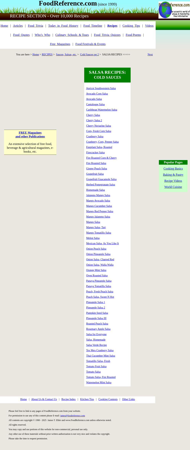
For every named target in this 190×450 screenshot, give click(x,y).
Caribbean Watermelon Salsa (101, 109)
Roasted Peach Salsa (97, 323)
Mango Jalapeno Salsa (98, 216)
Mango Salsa (93, 222)
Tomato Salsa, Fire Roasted (101, 377)
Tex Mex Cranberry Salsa (99, 350)
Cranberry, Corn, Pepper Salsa (102, 141)
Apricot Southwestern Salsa (101, 88)
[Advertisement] (30, 91)
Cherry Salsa (93, 115)
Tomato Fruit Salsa (96, 366)
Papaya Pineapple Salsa (99, 280)
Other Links (128, 399)
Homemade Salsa (95, 190)
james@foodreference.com (72, 415)
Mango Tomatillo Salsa (98, 232)
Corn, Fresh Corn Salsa (98, 131)
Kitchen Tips (87, 399)
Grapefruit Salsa (95, 173)
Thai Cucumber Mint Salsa (100, 355)
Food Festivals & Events (90, 44)
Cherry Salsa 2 (94, 120)
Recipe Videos (173, 180)
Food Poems (133, 34)
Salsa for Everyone (96, 334)
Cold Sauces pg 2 (89, 54)
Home (4, 25)
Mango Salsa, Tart (96, 227)
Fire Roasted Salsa (96, 163)
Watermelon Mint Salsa (98, 382)
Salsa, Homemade (96, 339)
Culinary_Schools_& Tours (72, 34)
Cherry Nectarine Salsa (98, 125)
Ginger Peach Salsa (96, 168)
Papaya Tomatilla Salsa (98, 286)
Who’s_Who (42, 34)
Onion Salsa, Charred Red (100, 259)
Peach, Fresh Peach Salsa (99, 291)
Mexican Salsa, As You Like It (102, 243)
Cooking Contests (108, 399)
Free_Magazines (60, 44)
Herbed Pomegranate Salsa (100, 184)
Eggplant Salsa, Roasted (99, 147)
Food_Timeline (92, 25)
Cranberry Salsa (94, 136)
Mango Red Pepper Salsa (99, 211)
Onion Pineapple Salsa (98, 254)
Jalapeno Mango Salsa (98, 195)
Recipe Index (68, 399)
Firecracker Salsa (95, 152)
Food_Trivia (35, 25)
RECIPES (47, 54)
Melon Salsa (93, 238)
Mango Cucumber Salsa (99, 206)
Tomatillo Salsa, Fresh (98, 361)
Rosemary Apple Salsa (98, 329)
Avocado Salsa (94, 99)
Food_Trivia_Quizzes (107, 34)
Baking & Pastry (173, 174)
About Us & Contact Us (44, 399)
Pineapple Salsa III (96, 318)
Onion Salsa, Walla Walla (100, 264)
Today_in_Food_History (63, 25)
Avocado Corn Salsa (97, 93)
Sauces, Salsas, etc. (66, 54)
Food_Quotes (21, 34)
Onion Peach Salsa (96, 248)
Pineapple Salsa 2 (95, 307)
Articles (18, 25)
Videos (149, 25)
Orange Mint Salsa (96, 270)
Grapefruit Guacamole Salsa (101, 179)
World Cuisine (173, 187)
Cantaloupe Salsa (95, 104)
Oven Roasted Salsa (97, 275)
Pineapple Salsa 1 (95, 302)
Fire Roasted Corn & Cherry (101, 157)
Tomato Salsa (93, 371)
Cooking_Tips (131, 25)
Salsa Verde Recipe (96, 345)
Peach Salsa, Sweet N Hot (100, 296)
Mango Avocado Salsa (98, 200)
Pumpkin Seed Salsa (97, 313)
